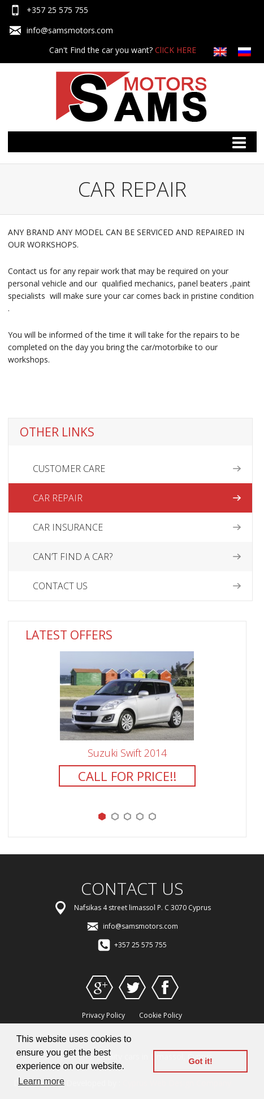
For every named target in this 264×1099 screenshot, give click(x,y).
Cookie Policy (160, 1015)
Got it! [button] (201, 1061)
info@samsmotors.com (70, 30)
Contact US (60, 586)
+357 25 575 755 (57, 10)
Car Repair (58, 498)
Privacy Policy (103, 1015)
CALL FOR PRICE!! (127, 775)
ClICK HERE (175, 50)
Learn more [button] (41, 1081)
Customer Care (69, 468)
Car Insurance (68, 527)
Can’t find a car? (72, 556)
